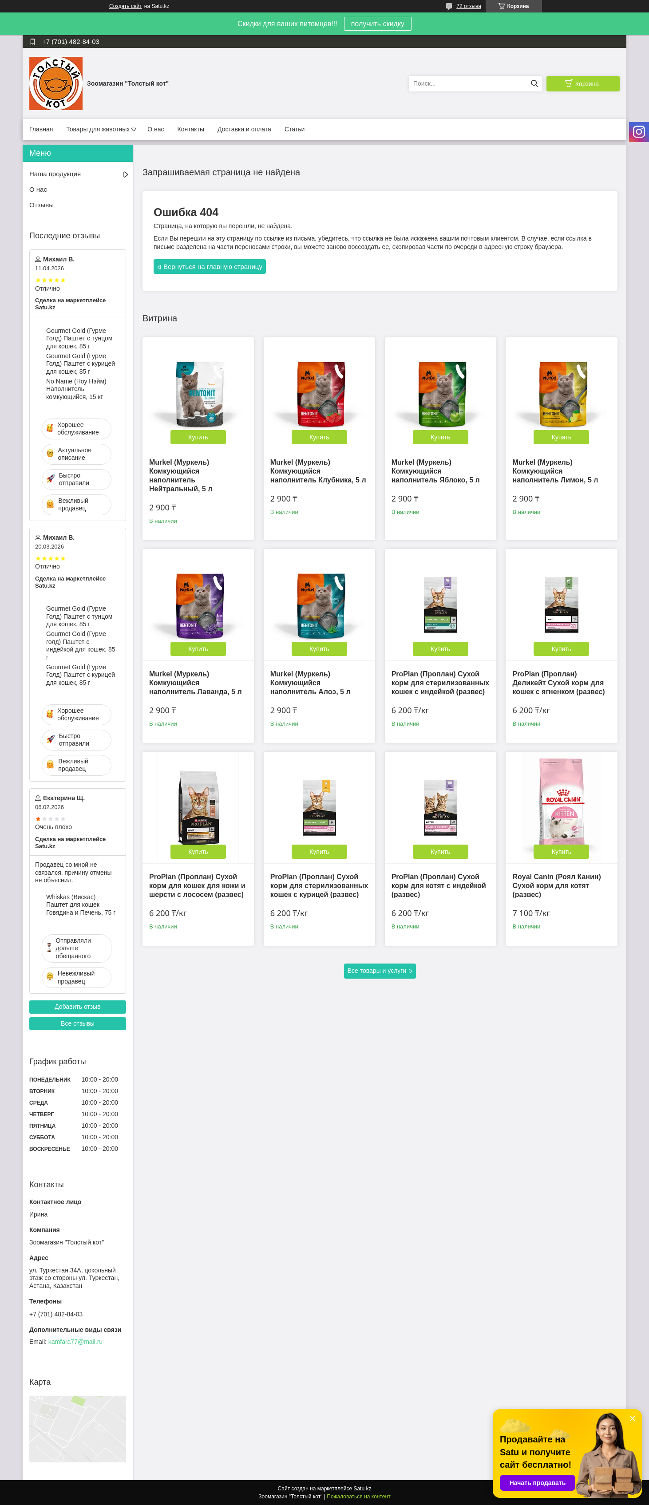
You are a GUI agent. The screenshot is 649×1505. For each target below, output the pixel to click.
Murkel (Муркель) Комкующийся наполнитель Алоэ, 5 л (310, 682)
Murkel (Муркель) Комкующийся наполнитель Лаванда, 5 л (195, 682)
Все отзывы (78, 1023)
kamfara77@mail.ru (75, 1341)
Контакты (191, 129)
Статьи (295, 129)
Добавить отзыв (78, 1006)
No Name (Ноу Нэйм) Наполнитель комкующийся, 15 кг (76, 389)
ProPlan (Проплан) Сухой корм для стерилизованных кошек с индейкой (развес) (441, 682)
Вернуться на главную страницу (212, 266)
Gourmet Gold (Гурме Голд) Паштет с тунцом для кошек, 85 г (79, 338)
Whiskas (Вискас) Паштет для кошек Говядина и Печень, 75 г (80, 904)
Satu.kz (362, 1488)
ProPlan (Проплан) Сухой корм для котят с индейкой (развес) (439, 885)
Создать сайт (125, 6)
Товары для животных (98, 129)
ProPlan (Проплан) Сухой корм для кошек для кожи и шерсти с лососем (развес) (197, 885)
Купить (198, 437)
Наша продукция (55, 174)
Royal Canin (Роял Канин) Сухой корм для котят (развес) (556, 885)
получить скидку (377, 24)
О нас (155, 129)
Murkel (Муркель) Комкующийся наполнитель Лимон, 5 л (555, 471)
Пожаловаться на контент (358, 1496)
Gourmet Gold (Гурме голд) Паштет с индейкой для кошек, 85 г (80, 645)
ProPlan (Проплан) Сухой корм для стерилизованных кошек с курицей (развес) (319, 885)
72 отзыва (468, 6)
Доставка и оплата (244, 129)
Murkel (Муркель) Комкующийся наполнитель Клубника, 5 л (318, 471)
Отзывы (41, 205)
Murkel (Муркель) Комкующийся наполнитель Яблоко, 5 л (436, 471)
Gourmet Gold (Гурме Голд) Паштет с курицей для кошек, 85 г (80, 363)
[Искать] (534, 83)
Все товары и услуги (377, 970)
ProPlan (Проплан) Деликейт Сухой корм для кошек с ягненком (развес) (558, 682)
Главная (41, 129)
